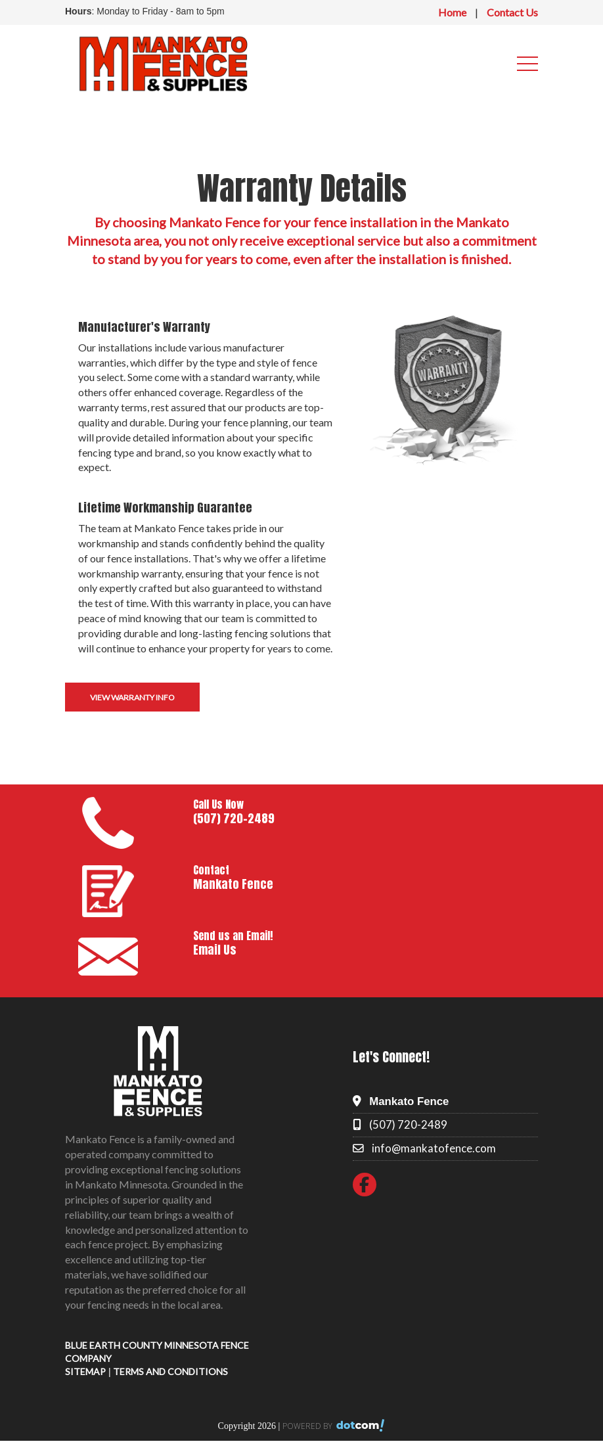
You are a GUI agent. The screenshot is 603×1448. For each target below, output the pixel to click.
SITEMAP (85, 1371)
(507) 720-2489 (408, 1124)
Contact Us (512, 12)
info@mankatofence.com (434, 1148)
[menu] (527, 64)
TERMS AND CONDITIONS (170, 1371)
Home (452, 12)
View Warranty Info (132, 697)
